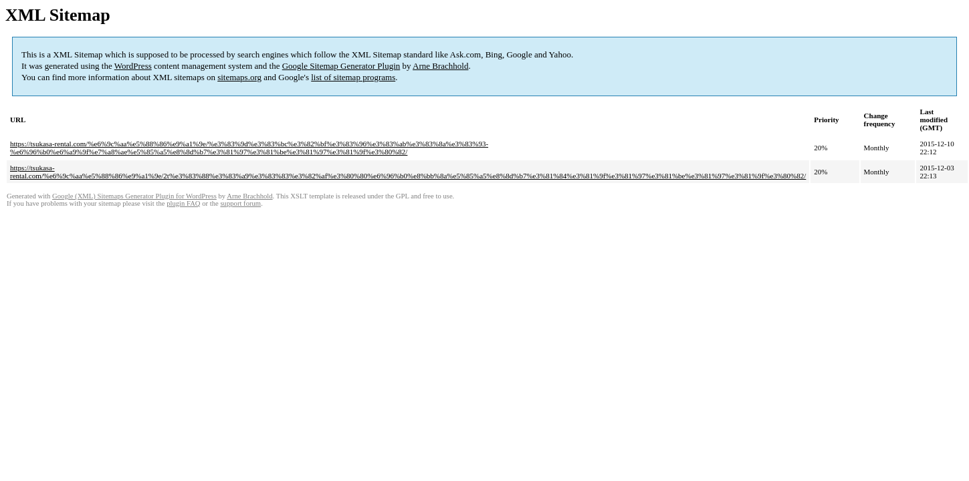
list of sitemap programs (353, 77)
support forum (240, 203)
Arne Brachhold (440, 66)
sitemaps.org (239, 77)
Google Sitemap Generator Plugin (341, 66)
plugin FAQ (183, 203)
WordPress (133, 66)
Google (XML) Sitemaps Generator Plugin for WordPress (134, 196)
